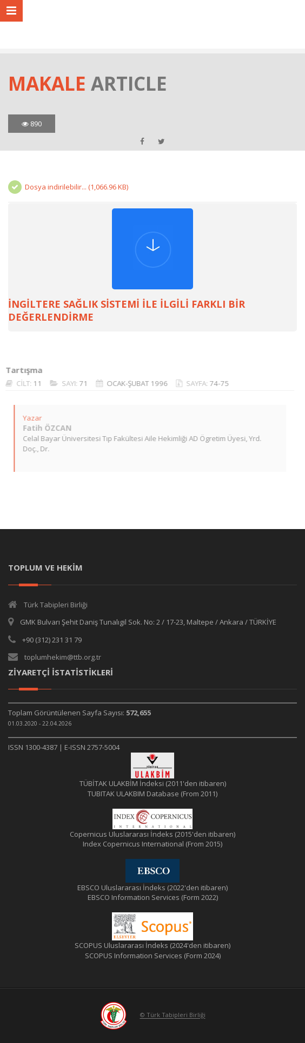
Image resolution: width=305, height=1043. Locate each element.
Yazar (26, 418)
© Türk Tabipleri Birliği (172, 1015)
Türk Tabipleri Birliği (56, 604)
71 (78, 383)
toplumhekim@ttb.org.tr (62, 657)
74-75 (213, 383)
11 (32, 383)
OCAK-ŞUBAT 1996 (131, 383)
